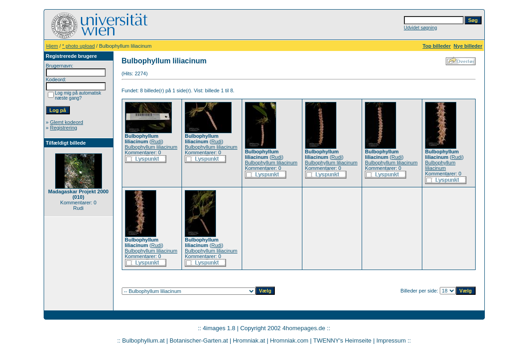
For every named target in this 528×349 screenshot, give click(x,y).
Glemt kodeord (66, 122)
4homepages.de (303, 328)
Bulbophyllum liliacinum (151, 147)
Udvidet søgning (420, 27)
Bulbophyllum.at (143, 340)
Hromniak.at (249, 340)
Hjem (52, 46)
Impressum (391, 340)
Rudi (156, 141)
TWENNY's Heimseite (342, 340)
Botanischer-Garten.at (199, 340)
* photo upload (78, 46)
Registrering (63, 127)
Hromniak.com (289, 340)
